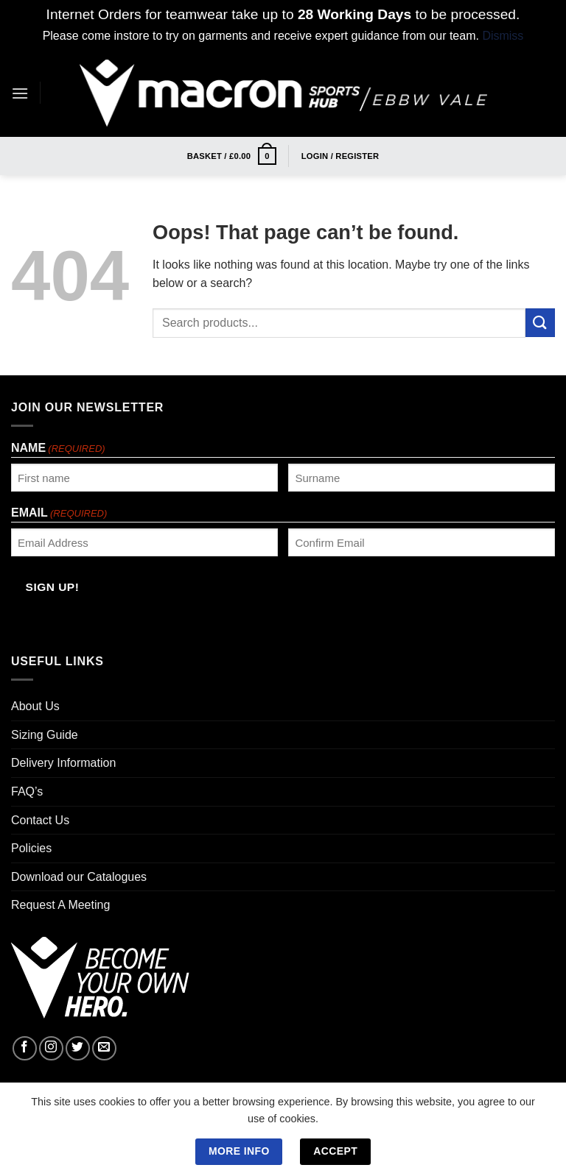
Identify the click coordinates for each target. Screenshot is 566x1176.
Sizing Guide (44, 735)
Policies (31, 848)
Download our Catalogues (79, 877)
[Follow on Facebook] (25, 1048)
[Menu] (20, 93)
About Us (35, 706)
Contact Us (40, 820)
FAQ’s (27, 791)
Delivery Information (63, 763)
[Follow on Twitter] (78, 1048)
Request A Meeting (60, 905)
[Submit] (540, 322)
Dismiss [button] (502, 35)
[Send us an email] (104, 1048)
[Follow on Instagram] (51, 1048)
